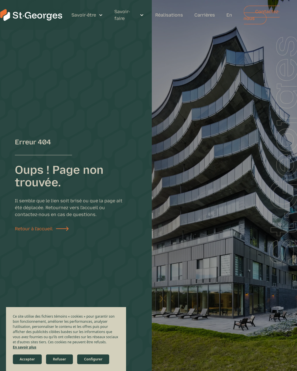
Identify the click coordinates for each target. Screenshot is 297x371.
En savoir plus (24, 347)
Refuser (59, 359)
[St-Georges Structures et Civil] (31, 15)
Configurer (93, 359)
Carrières (204, 15)
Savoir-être (83, 15)
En (229, 15)
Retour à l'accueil (34, 228)
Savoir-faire (122, 15)
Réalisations (169, 15)
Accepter (27, 359)
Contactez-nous (262, 15)
